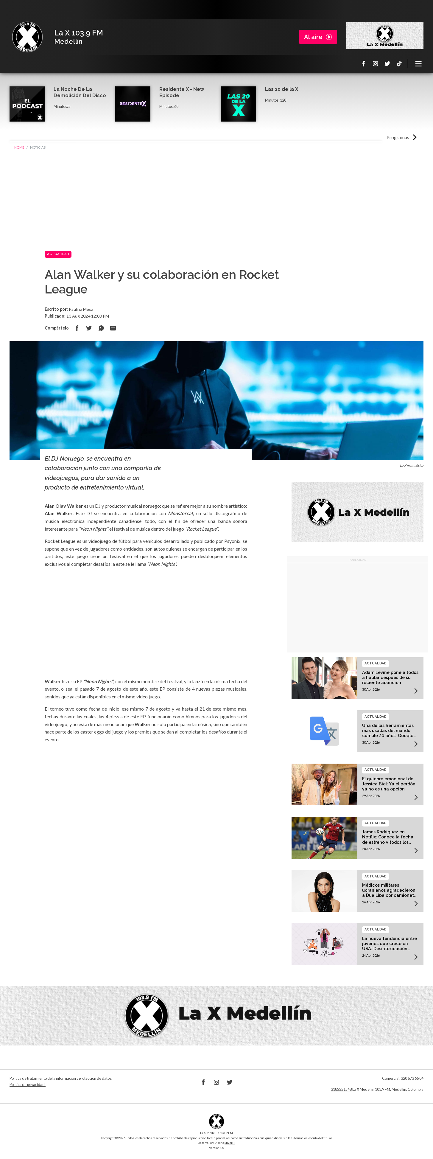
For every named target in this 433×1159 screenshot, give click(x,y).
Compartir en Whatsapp (101, 328)
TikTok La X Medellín (399, 63)
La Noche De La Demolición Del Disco (80, 92)
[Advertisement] (216, 200)
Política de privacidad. (28, 1084)
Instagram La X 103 (375, 63)
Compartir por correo (112, 328)
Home (19, 147)
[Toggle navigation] (418, 63)
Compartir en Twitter (89, 328)
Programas (398, 137)
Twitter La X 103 (387, 63)
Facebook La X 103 (363, 63)
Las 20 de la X (281, 89)
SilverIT (230, 1142)
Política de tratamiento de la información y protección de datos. (61, 1078)
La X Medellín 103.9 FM (27, 37)
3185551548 (341, 1089)
